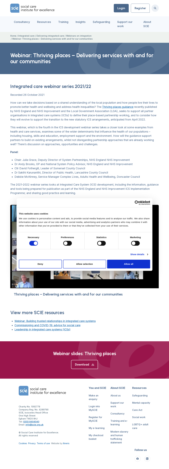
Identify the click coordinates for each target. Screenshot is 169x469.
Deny (40, 264)
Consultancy (22, 21)
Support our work (124, 24)
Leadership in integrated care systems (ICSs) (42, 329)
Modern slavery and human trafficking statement (119, 437)
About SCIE (147, 24)
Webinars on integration (79, 35)
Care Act (137, 409)
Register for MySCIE (95, 419)
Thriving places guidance (117, 106)
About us (115, 395)
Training (63, 21)
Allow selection (84, 264)
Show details (137, 254)
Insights (81, 21)
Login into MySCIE (94, 408)
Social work (138, 417)
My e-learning (97, 428)
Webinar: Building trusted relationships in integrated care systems (55, 321)
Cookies (23, 443)
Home (13, 35)
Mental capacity (141, 402)
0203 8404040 (31, 421)
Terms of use (43, 443)
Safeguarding (101, 21)
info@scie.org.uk (34, 424)
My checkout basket (96, 437)
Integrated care (26, 35)
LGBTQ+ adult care (140, 426)
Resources (44, 21)
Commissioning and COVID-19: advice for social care (47, 325)
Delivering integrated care (50, 35)
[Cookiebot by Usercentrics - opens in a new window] (137, 202)
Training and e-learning (119, 422)
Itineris (66, 443)
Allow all (128, 264)
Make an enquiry (93, 397)
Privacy (32, 443)
